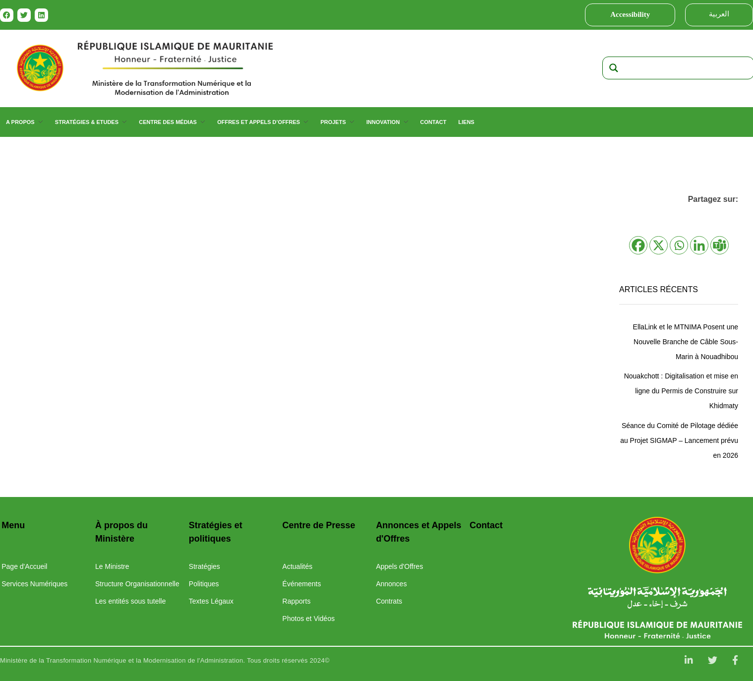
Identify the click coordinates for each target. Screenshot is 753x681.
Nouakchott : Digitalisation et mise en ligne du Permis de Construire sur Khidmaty (681, 391)
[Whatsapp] (679, 245)
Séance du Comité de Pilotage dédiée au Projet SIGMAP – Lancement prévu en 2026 (679, 440)
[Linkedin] (699, 245)
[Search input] (687, 68)
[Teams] (719, 245)
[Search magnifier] (614, 68)
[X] (658, 245)
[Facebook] (638, 245)
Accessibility (630, 14)
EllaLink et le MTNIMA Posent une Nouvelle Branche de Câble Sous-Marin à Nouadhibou (685, 342)
